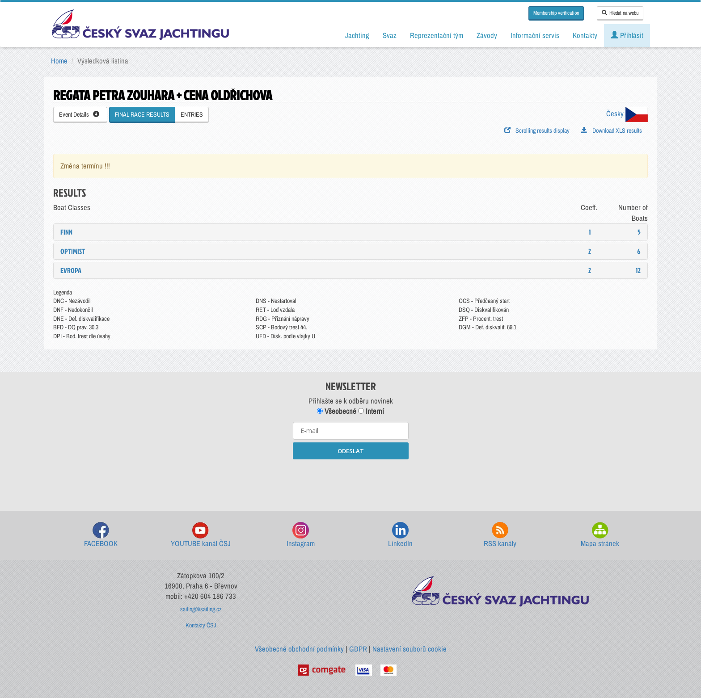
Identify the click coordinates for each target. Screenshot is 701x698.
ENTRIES (192, 114)
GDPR (358, 649)
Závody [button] (487, 35)
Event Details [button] (79, 114)
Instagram (301, 535)
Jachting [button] (357, 35)
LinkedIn (400, 535)
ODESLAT (351, 451)
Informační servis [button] (535, 35)
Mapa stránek (600, 535)
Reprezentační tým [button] (436, 35)
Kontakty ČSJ (201, 625)
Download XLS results (611, 130)
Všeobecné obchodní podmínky (299, 649)
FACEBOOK (101, 535)
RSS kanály (500, 535)
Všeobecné (336, 411)
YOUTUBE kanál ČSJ (201, 535)
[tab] (350, 232)
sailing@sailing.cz (201, 609)
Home (59, 61)
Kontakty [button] (585, 35)
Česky (627, 113)
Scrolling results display (537, 130)
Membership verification (556, 13)
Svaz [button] (390, 35)
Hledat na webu (620, 13)
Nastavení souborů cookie (409, 649)
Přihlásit (627, 35)
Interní (371, 411)
